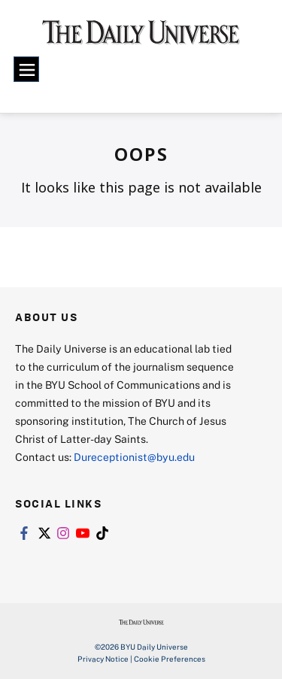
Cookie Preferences (169, 658)
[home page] (141, 37)
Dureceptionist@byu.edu (134, 456)
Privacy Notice (103, 658)
